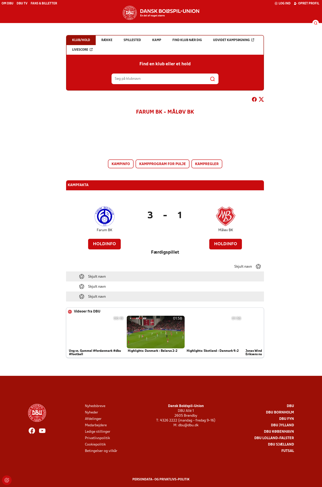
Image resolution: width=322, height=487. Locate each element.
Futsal (287, 451)
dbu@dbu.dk (188, 425)
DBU (290, 406)
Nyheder (91, 412)
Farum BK (104, 230)
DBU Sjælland (281, 444)
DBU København (279, 432)
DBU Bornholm (280, 412)
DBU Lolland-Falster (274, 438)
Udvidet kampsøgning (233, 40)
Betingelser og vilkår (101, 451)
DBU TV (22, 3)
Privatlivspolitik (97, 438)
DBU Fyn (286, 419)
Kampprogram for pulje (162, 164)
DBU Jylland (282, 425)
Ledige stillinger (97, 432)
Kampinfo (121, 164)
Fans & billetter (44, 3)
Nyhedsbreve (95, 406)
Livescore (82, 49)
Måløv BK (225, 230)
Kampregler (207, 164)
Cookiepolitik (95, 444)
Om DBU (7, 3)
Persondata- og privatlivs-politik (161, 479)
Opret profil (306, 3)
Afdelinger (93, 419)
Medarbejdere (96, 425)
